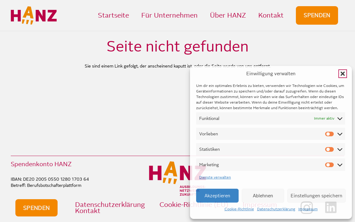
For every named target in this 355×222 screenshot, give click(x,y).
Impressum (308, 209)
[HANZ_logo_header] (34, 15)
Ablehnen (263, 195)
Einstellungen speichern (316, 195)
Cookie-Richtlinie (239, 209)
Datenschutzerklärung (276, 209)
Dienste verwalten (215, 177)
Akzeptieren (217, 195)
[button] (343, 74)
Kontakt (87, 211)
